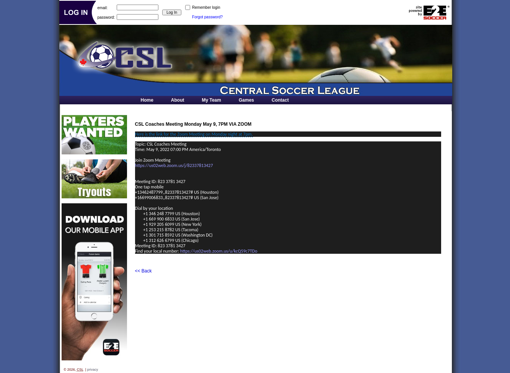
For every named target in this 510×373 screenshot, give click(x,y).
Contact (280, 100)
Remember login (206, 7)
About (177, 100)
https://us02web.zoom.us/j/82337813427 (174, 165)
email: (103, 7)
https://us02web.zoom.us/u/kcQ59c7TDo (218, 251)
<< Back (143, 271)
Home (147, 100)
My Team (211, 100)
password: (106, 17)
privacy (92, 369)
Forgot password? (207, 17)
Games (246, 100)
